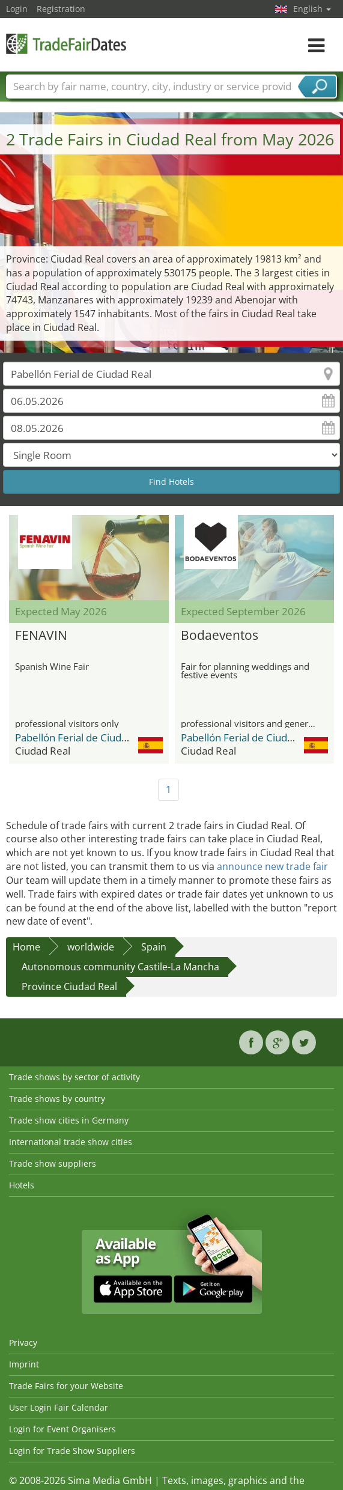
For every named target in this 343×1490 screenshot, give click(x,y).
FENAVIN (41, 635)
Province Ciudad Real (69, 986)
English (312, 8)
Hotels (21, 1185)
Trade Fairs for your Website (66, 1385)
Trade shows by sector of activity (74, 1077)
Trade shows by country (57, 1098)
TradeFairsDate (66, 43)
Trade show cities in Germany (69, 1120)
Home (26, 946)
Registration (61, 8)
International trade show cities (70, 1142)
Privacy (23, 1342)
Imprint (24, 1364)
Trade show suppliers (52, 1163)
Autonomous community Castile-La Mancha (120, 966)
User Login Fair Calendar (58, 1407)
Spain (153, 946)
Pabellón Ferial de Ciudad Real (85, 737)
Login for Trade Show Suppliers (72, 1450)
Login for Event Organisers (62, 1429)
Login (17, 8)
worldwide (90, 946)
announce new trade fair (272, 866)
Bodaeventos (219, 635)
